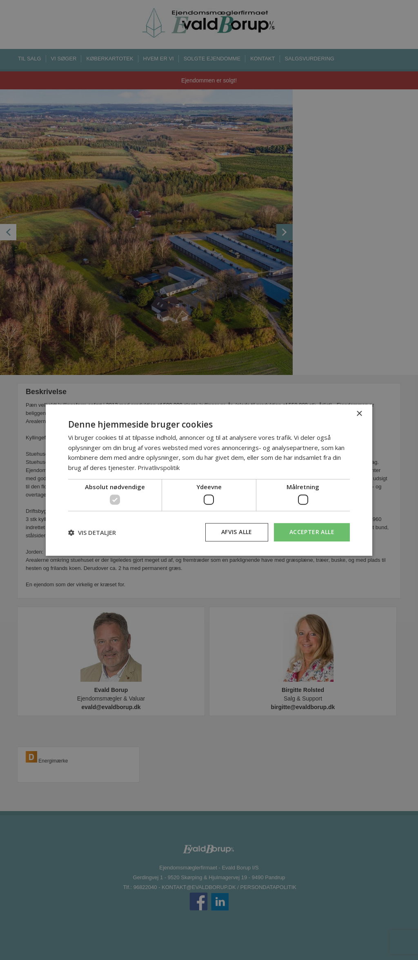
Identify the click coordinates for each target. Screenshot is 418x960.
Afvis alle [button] (236, 532)
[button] (92, 532)
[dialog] (209, 480)
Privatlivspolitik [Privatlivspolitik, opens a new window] (159, 467)
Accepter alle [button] (311, 532)
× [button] (359, 414)
